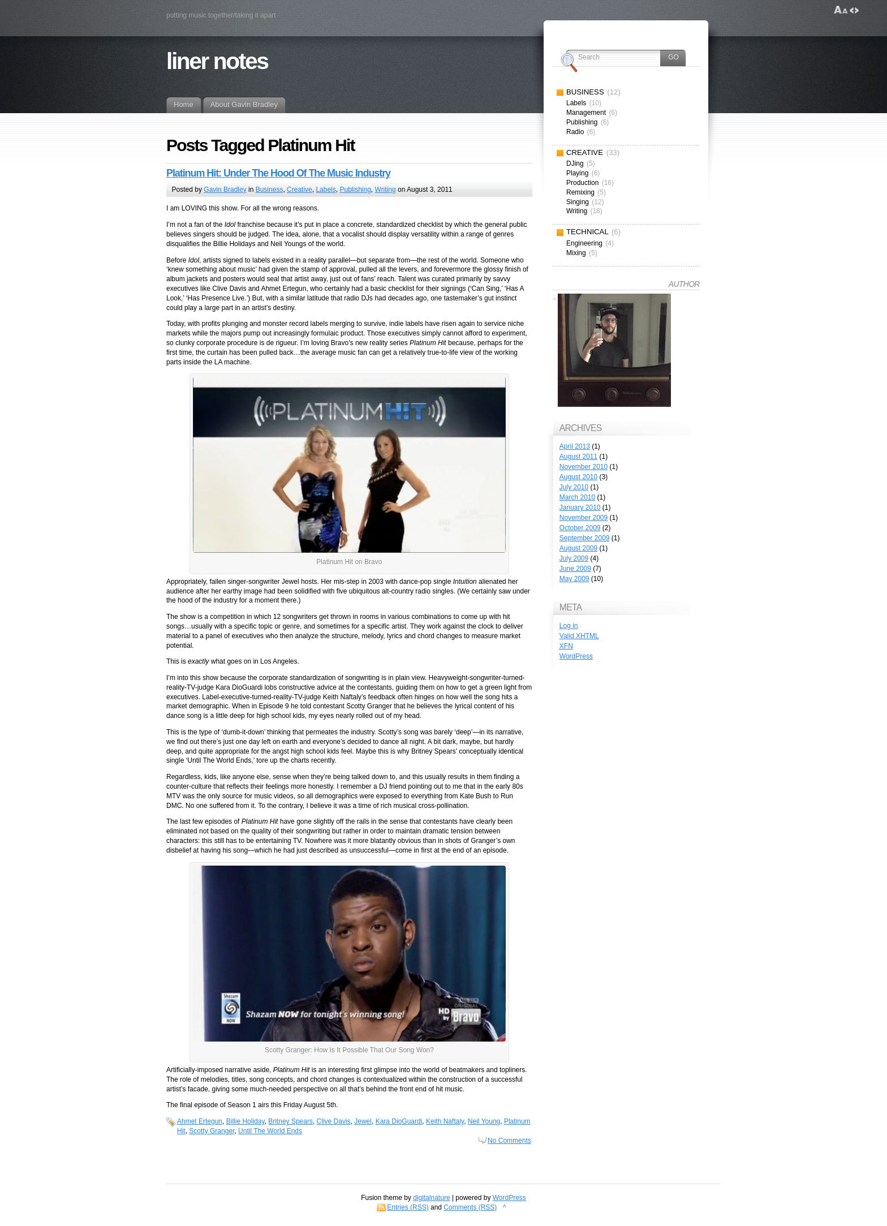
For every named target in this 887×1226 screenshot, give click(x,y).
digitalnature (431, 1198)
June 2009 (575, 569)
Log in (568, 626)
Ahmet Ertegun (199, 1121)
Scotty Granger (211, 1131)
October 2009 (580, 528)
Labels (325, 189)
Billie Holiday (245, 1121)
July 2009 (573, 558)
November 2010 (583, 467)
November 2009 (583, 518)
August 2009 (578, 548)
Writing (385, 189)
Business (269, 189)
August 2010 (578, 477)
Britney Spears (290, 1121)
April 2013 (574, 446)
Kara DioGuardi (399, 1121)
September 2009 (584, 538)
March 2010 (577, 497)
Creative (299, 189)
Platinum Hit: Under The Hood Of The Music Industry (278, 173)
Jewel (363, 1121)
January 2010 (580, 507)
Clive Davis (334, 1121)
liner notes (217, 61)
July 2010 (573, 487)
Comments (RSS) (470, 1207)
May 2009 (574, 579)
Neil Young (484, 1121)
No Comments (509, 1141)
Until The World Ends (270, 1131)
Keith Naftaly (445, 1121)
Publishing (355, 189)
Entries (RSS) (407, 1207)
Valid (579, 636)
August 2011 (578, 457)
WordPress (576, 656)
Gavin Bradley (225, 189)
